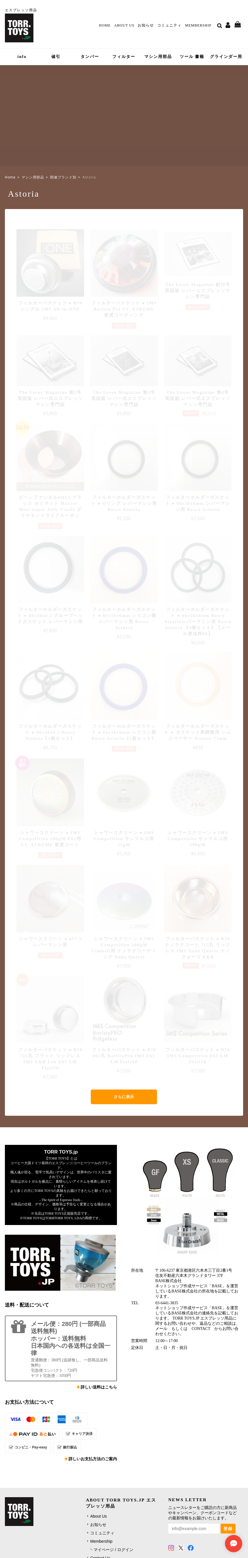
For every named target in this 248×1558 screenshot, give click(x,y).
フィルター (123, 56)
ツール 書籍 (192, 56)
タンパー (90, 56)
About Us (124, 25)
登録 (228, 1528)
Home (105, 25)
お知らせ (146, 25)
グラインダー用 (226, 56)
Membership (198, 25)
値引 (55, 56)
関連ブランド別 (63, 177)
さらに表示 (124, 1096)
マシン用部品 (158, 56)
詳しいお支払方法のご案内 (93, 1459)
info (22, 56)
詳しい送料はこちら (99, 1387)
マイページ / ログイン (113, 1549)
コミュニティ (169, 25)
